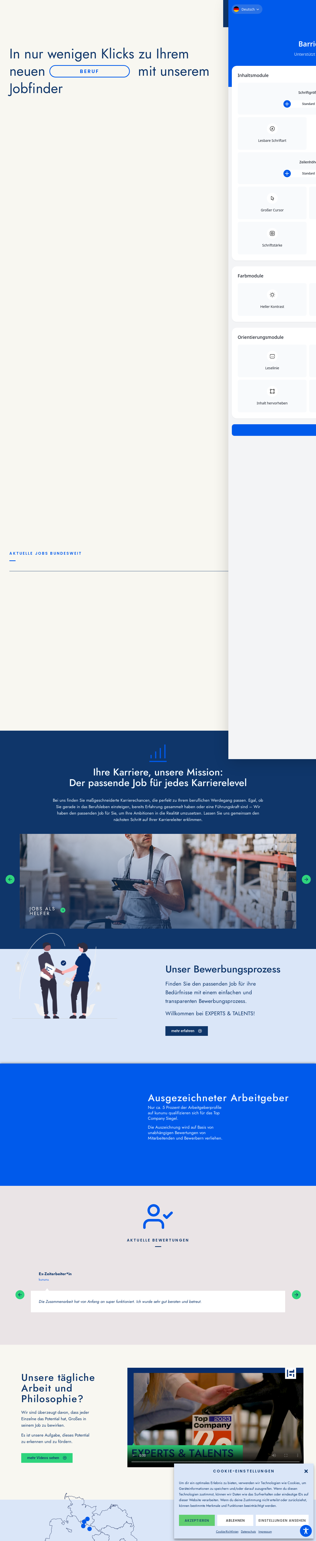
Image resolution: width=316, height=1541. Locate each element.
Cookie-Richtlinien (227, 1531)
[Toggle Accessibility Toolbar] (305, 1530)
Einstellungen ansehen (282, 1520)
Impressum (265, 1531)
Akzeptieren (197, 1520)
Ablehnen (235, 1520)
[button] (306, 1471)
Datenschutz (248, 1531)
